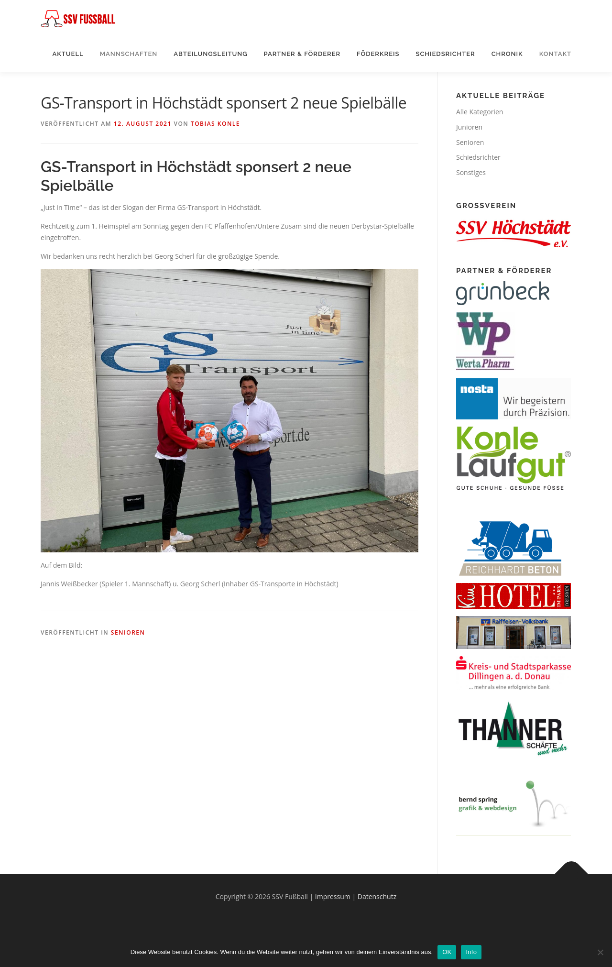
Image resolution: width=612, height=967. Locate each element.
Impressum (332, 896)
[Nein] (600, 952)
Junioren (469, 127)
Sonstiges (471, 172)
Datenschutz (377, 896)
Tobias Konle (215, 124)
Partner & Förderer (302, 53)
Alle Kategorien (479, 111)
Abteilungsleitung (210, 53)
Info (471, 952)
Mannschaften (129, 53)
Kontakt (555, 53)
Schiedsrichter (445, 53)
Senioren (128, 632)
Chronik (507, 53)
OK (446, 952)
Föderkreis (378, 53)
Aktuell (67, 53)
